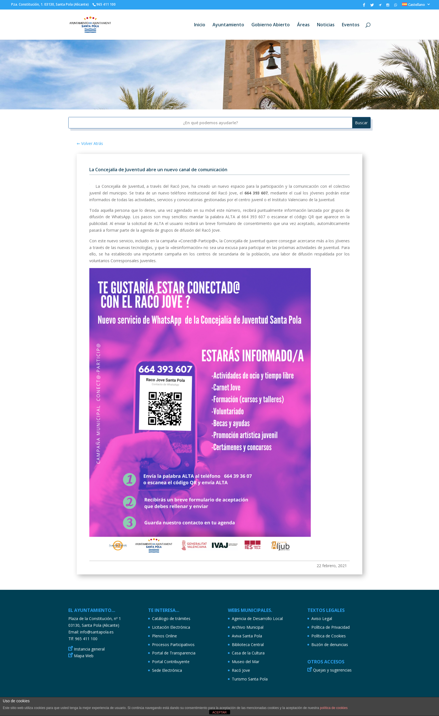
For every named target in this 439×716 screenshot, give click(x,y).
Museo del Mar (245, 661)
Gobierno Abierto (270, 25)
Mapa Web (84, 655)
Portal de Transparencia (173, 653)
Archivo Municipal (247, 627)
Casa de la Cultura (248, 653)
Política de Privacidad (330, 627)
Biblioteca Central (248, 644)
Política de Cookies (328, 635)
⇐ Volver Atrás (90, 143)
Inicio (199, 25)
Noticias (326, 25)
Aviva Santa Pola (247, 635)
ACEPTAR (219, 712)
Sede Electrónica (167, 670)
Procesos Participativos (173, 644)
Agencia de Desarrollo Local (257, 618)
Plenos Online (164, 635)
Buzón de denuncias (329, 644)
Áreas (303, 25)
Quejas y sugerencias (332, 670)
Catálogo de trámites (171, 618)
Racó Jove (241, 670)
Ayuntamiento (228, 25)
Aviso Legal (321, 618)
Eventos (350, 25)
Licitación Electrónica (171, 627)
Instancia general (89, 649)
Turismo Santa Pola (250, 679)
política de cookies (334, 708)
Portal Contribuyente (171, 661)
